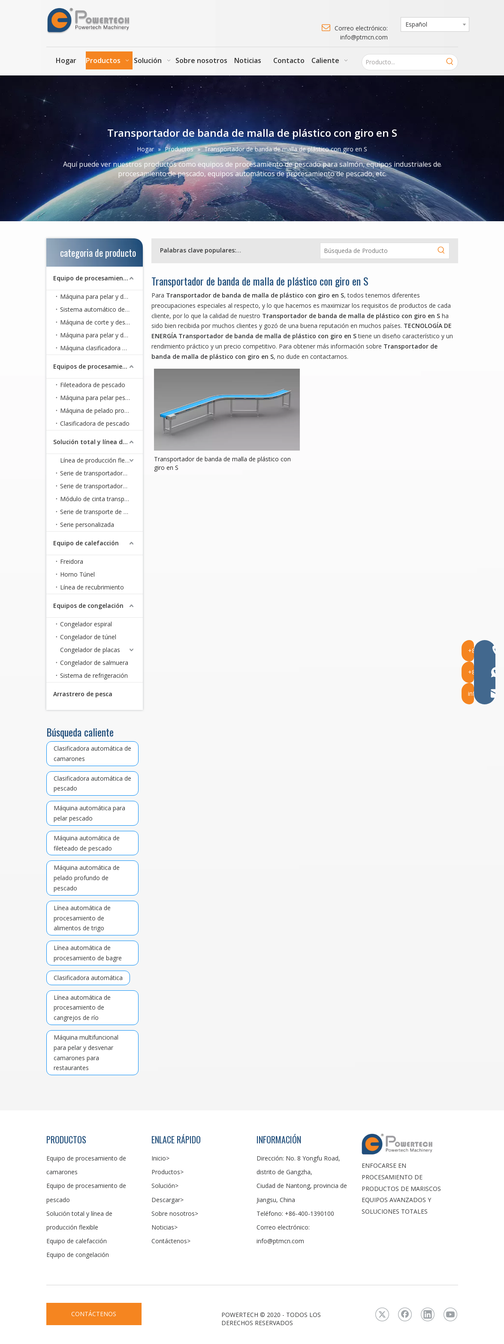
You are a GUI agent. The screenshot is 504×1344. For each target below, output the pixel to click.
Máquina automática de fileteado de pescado (87, 843)
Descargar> (167, 1200)
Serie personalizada (87, 524)
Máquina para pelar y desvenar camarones (101, 296)
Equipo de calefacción (86, 543)
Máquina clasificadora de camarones (101, 348)
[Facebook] (405, 1314)
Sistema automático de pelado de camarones (101, 309)
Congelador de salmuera (94, 662)
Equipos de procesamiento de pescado (98, 366)
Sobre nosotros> (174, 1213)
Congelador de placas (90, 650)
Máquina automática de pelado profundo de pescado (87, 877)
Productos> (167, 1172)
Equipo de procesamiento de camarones (98, 278)
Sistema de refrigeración (94, 675)
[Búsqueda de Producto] (377, 251)
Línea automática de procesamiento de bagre (88, 953)
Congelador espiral (86, 624)
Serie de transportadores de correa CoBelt (101, 473)
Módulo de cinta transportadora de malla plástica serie (101, 499)
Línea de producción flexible (98, 460)
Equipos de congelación (88, 605)
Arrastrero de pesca (82, 694)
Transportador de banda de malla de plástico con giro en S (222, 463)
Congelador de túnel (88, 637)
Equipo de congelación (77, 1255)
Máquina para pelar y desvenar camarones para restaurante (101, 335)
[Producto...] (402, 62)
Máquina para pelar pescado (99, 398)
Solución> (164, 1186)
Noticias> (164, 1227)
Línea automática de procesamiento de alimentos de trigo (82, 918)
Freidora (71, 561)
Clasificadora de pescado (95, 423)
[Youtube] (450, 1314)
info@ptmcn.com (280, 1241)
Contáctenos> (170, 1241)
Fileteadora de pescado (92, 385)
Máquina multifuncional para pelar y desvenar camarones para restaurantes (86, 1052)
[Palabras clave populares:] (450, 62)
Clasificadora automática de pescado (92, 783)
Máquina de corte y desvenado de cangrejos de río (101, 322)
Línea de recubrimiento (92, 587)
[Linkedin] (428, 1314)
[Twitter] (382, 1314)
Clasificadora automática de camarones (92, 753)
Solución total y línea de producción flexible (98, 442)
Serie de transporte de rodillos (101, 512)
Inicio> (160, 1158)
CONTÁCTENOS (93, 1314)
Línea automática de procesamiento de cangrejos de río (82, 1007)
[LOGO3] (410, 1144)
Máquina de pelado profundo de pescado (101, 410)
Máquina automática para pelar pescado (89, 813)
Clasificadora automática (88, 978)
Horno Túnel (77, 574)
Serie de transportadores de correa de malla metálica (101, 486)
